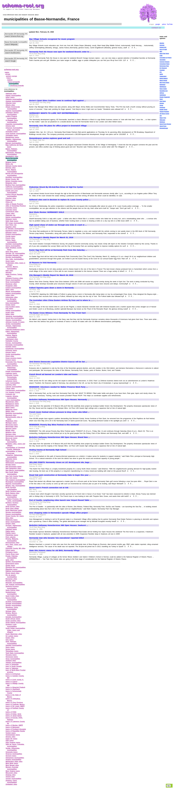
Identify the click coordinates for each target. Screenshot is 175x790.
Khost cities (10, 356)
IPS (161, 72)
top (168, 786)
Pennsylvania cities (12, 543)
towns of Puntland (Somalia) (16, 729)
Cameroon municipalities (14, 189)
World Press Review (165, 124)
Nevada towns (11, 465)
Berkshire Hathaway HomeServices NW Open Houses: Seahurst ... (58, 525)
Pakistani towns (11, 529)
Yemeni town (10, 777)
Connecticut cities (12, 211)
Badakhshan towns (12, 137)
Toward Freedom (164, 111)
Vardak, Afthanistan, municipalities (13, 749)
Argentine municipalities (14, 124)
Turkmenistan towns (13, 735)
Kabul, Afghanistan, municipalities (12, 332)
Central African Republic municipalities (14, 195)
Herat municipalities (13, 282)
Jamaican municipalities (14, 316)
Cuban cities (10, 213)
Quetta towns (10, 565)
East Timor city (11, 225)
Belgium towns (11, 162)
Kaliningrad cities (12, 339)
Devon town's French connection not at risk (48, 488)
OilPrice (162, 93)
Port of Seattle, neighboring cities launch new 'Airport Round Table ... (60, 500)
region (7, 72)
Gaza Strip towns (12, 251)
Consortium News (165, 64)
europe (7, 74)
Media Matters (164, 78)
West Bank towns (12, 763)
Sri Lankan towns (12, 636)
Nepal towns (10, 461)
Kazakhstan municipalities (15, 348)
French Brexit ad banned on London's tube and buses (53, 374)
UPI (161, 116)
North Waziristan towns (14, 510)
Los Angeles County (13, 392)
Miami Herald (163, 80)
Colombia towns (11, 208)
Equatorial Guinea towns (14, 230)
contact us (156, 28)
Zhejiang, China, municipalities (11, 781)
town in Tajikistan (12, 668)
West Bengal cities (12, 765)
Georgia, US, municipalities (15, 253)
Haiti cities (9, 271)
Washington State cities (14, 761)
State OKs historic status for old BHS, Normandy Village (54, 550)
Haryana (8, 272)
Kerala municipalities (13, 354)
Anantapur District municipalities (12, 113)
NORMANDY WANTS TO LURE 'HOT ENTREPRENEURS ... (54, 113)
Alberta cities (10, 105)
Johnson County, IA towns (15, 322)
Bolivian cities (11, 168)
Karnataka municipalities (14, 345)
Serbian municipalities (13, 605)
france (9, 78)
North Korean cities (12, 506)
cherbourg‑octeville (17, 86)
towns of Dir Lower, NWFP (15, 706)
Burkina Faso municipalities (15, 185)
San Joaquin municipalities (15, 584)
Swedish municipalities (14, 645)
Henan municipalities (13, 280)
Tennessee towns (12, 657)
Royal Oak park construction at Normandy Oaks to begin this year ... (60, 475)
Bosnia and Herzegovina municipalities (14, 174)
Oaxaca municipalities (13, 514)
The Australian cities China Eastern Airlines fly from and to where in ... (60, 300)
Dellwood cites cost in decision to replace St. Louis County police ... (60, 200)
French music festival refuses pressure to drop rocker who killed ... (59, 412)
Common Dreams (164, 62)
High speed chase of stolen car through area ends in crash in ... (58, 225)
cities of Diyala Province (14, 204)
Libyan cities (10, 388)
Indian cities (10, 295)
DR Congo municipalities (14, 223)
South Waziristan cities (14, 634)
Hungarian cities (11, 286)
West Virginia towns (13, 771)
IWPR (161, 74)
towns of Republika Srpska (15, 731)
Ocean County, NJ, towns (15, 516)
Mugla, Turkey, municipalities (11, 441)
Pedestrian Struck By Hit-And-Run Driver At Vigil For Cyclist (56, 187)
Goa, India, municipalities (15, 259)
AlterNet (162, 43)
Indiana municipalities (13, 293)
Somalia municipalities (14, 617)
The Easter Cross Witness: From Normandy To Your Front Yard (57, 313)
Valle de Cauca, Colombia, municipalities (15, 745)
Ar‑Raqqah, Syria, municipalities (12, 121)
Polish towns (10, 550)
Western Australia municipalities (12, 768)
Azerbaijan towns (12, 135)
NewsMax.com (164, 91)
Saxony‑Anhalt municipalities (11, 599)
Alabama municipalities (14, 99)
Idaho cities (10, 289)
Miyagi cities (10, 430)
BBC (161, 51)
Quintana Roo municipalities (16, 567)
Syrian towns (10, 649)
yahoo (164, 24)
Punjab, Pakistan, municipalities (12, 557)
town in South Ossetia (14, 666)
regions (9, 80)
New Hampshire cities (13, 468)
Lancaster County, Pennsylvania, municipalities (12, 377)
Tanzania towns (11, 655)
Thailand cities (11, 661)
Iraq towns (9, 308)
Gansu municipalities (13, 246)
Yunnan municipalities (13, 779)
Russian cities (11, 581)
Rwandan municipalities (14, 583)
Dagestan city (10, 215)
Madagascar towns (12, 404)
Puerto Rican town (12, 554)
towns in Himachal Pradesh (15, 687)
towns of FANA (11, 712)
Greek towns (10, 261)
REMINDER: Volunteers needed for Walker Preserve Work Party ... (58, 387)
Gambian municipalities (14, 244)
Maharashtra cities (12, 406)
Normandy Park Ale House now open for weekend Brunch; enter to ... (60, 52)
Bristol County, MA (12, 179)
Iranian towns (10, 305)
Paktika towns (11, 533)
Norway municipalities (13, 512)
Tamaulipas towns (12, 651)
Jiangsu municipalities (13, 320)
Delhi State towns (12, 221)
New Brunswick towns (13, 466)
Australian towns (12, 132)
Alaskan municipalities (14, 101)
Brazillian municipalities (14, 177)
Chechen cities (11, 198)
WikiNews (162, 122)
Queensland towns (12, 563)
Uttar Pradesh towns (13, 742)
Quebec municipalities (13, 562)
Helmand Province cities (14, 278)
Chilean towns (11, 200)
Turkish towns (11, 733)
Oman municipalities (13, 522)
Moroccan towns (11, 438)
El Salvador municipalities (15, 229)
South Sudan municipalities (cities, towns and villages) (15, 630)
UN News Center (164, 113)
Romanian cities (11, 579)
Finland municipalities (13, 234)
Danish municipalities (13, 217)
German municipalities (13, 257)
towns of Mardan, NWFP (14, 725)
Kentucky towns (11, 350)
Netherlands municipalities (15, 463)
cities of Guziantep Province (16, 206)
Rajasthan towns (11, 569)
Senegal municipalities (14, 603)
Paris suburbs (11, 537)
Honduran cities (11, 284)
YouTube (170, 24)
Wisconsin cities (11, 773)
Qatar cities (10, 560)
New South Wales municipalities (12, 473)
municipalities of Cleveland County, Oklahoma (15, 448)
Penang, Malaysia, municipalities (12, 540)
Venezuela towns (12, 752)
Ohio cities (9, 518)
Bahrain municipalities (13, 143)
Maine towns (10, 407)
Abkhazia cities (11, 93)
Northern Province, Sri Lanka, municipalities (14, 500)
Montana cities (11, 434)
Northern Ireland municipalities (11, 496)
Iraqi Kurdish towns (13, 307)
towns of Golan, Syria (13, 714)
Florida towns (10, 236)
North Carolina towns (13, 491)
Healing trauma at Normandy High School (47, 450)
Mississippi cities (12, 426)
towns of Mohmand (12, 727)
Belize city (9, 164)
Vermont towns (11, 756)
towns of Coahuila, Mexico (15, 704)
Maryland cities (11, 415)
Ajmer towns (10, 97)
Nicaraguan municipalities (15, 482)
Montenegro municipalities (15, 436)
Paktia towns (10, 531)
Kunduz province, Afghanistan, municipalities (12, 367)
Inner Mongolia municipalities (11, 300)
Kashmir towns (11, 347)
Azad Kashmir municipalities (16, 133)
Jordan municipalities (13, 324)
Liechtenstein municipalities (15, 390)
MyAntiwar (162, 84)
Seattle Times (163, 109)
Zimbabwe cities (11, 784)
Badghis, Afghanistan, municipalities (13, 140)
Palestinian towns (12, 535)
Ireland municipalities (13, 310)
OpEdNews (163, 95)
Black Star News (164, 53)
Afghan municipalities (13, 95)
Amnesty (162, 45)
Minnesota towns (12, 425)
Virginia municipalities (13, 759)
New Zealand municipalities (15, 480)
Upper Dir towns (11, 739)
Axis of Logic (163, 49)
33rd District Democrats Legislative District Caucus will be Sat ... (58, 362)
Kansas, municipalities (14, 343)
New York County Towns (14, 476)
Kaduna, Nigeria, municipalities (11, 336)
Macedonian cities (12, 402)
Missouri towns (11, 428)
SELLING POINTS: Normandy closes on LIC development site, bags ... (60, 462)
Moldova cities (11, 432)
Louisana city (10, 394)
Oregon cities (10, 523)
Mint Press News (164, 82)
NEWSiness (163, 86)
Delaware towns (11, 219)
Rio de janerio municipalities (11, 576)
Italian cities (10, 314)
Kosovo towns (11, 360)
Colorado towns (11, 210)
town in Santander (12, 664)
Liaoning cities (11, 385)
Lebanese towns (11, 381)
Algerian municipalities (14, 111)
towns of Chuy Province (14, 702)
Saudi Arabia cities (12, 596)
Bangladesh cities (12, 156)
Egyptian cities (11, 227)
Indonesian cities (12, 297)
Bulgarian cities (11, 183)
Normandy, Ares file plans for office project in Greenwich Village (58, 126)
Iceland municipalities (13, 288)
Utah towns (10, 740)
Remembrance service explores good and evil (49, 138)
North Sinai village (12, 508)
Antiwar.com (163, 47)
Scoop (161, 105)
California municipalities (14, 187)
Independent (163, 76)
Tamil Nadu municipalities (15, 653)
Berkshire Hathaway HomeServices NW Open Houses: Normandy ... (59, 399)
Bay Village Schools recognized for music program (52, 39)
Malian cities (10, 411)
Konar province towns (13, 358)
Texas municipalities (13, 659)
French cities (10, 238)
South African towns (13, 619)
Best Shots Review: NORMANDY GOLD (46, 212)
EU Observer (163, 68)
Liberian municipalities (14, 387)
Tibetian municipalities (14, 662)
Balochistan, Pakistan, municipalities (13, 153)
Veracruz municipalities (14, 754)
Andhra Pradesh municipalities (11, 117)
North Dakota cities (12, 493)
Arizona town (10, 126)
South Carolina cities (13, 621)
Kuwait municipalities (13, 371)
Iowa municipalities (12, 303)
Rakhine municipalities (14, 571)
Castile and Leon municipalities (12, 192)
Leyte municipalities (13, 383)
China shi (9, 202)
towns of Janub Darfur (14, 716)
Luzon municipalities (13, 400)
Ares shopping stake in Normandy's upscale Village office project (58, 513)
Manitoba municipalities (14, 413)
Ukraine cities (10, 737)
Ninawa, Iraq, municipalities (15, 486)
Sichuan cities (11, 611)
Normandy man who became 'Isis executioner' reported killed (56, 538)
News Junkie (163, 89)
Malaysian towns (11, 409)
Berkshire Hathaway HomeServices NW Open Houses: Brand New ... (59, 437)
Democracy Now (164, 66)
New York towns (11, 478)
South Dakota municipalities (16, 622)
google (158, 24)
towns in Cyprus (11, 681)
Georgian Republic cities (14, 255)
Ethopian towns (11, 232)
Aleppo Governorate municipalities (13, 108)
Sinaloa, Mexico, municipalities (11, 614)
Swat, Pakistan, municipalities (11, 642)
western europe (11, 76)
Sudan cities (10, 638)
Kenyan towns (11, 352)
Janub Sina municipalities (15, 318)
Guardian (162, 70)
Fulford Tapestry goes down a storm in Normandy (51, 288)
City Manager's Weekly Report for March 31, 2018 (51, 237)
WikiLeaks (162, 120)
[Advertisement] (49, 79)
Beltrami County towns (14, 166)
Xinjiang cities (11, 775)
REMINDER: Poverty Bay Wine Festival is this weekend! (54, 425)
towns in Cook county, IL (15, 680)
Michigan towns (11, 423)
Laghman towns (11, 373)
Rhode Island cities (12, 573)
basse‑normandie (14, 82)
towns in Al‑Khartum (13, 674)
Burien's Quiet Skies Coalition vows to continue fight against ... (57, 101)
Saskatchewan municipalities (11, 593)
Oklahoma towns (12, 520)
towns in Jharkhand (13, 689)
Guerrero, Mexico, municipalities (12, 268)
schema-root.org (11, 69)
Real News (163, 101)
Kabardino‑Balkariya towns (15, 329)
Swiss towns (10, 647)
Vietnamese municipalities (15, 758)
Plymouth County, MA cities (15, 548)
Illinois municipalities (13, 291)
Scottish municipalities (14, 602)
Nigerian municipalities (14, 484)
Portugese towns (12, 552)
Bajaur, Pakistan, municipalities (12, 150)
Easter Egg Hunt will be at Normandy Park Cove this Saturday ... (58, 250)
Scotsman (162, 107)
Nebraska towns (11, 459)
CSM (161, 55)
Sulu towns (10, 640)
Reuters (162, 103)
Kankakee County (12, 341)
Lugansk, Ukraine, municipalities (12, 397)
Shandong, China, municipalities (12, 608)
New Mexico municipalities (15, 470)
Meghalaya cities (11, 421)
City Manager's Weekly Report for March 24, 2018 (51, 275)
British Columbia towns (14, 181)
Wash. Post (163, 118)
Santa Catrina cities (13, 590)
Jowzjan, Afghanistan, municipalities (13, 327)
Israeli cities (10, 312)
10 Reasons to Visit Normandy (42, 263)
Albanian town (11, 103)
